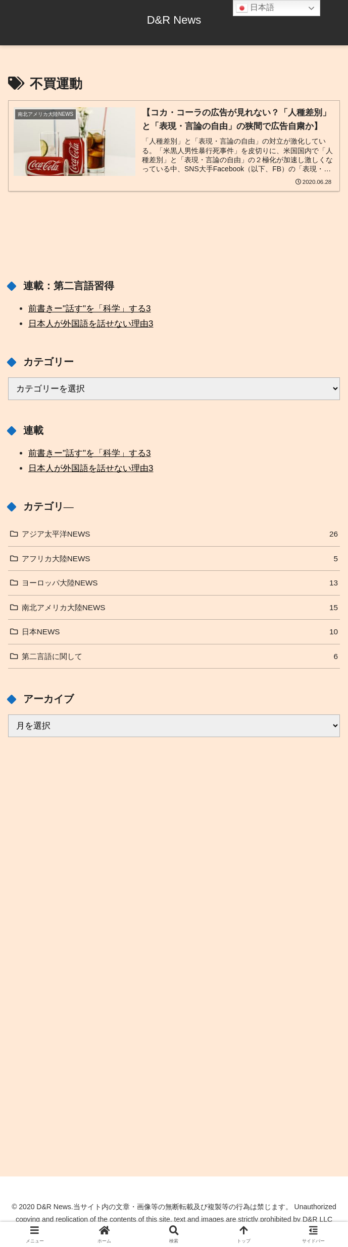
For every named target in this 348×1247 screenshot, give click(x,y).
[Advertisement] (174, 862)
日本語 (255, 8)
